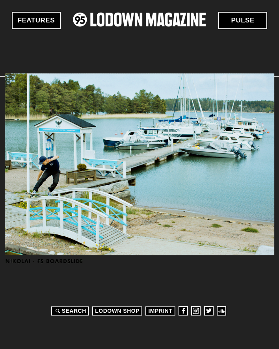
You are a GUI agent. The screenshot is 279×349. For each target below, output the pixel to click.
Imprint (160, 311)
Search (69, 311)
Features (36, 20)
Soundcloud (221, 311)
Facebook (183, 311)
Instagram (196, 311)
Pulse (243, 20)
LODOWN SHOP (117, 311)
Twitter (209, 311)
